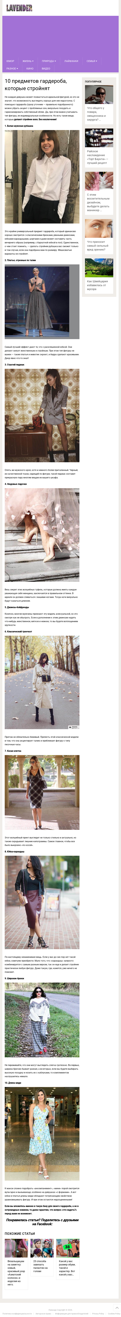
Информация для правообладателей (71, 1314)
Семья (91, 61)
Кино (29, 68)
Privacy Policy (98, 1314)
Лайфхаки (71, 61)
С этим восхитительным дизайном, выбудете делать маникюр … (98, 202)
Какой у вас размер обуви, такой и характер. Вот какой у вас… (67, 1268)
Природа (48, 61)
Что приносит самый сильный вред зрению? (97, 245)
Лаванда (52, 1310)
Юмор (10, 61)
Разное (11, 68)
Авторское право (43, 1314)
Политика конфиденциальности (17, 1314)
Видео (46, 68)
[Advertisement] (60, 36)
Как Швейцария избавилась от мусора (97, 285)
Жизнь (27, 61)
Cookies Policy (114, 1314)
